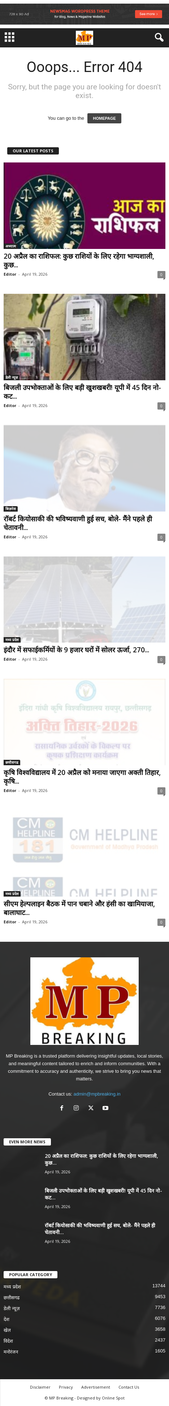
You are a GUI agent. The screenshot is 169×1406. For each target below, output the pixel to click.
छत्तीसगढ (11, 762)
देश (6, 1319)
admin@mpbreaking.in (97, 1094)
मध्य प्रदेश (12, 639)
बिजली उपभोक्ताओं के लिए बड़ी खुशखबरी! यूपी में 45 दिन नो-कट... (82, 392)
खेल (7, 1330)
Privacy (66, 1387)
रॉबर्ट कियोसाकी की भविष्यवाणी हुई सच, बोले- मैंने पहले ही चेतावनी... (78, 523)
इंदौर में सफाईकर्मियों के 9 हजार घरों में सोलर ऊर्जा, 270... (76, 650)
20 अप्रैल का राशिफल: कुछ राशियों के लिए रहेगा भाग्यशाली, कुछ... (79, 260)
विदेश (8, 1341)
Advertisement (95, 1387)
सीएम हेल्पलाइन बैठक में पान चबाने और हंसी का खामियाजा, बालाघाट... (79, 908)
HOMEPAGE (104, 118)
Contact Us (128, 1387)
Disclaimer (40, 1387)
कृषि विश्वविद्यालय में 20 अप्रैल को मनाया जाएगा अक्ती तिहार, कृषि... (82, 777)
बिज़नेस (10, 508)
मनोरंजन (11, 1352)
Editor (10, 274)
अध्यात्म (10, 246)
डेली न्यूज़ (11, 377)
